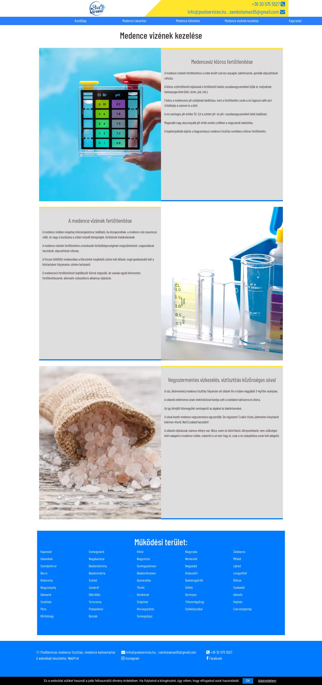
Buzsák (93, 616)
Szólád (93, 580)
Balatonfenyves (146, 573)
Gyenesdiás (144, 580)
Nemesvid (191, 559)
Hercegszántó (145, 609)
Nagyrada (191, 551)
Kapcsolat (295, 20)
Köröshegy (47, 616)
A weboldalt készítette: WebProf (57, 658)
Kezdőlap (80, 20)
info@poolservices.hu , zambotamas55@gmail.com (236, 12)
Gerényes (191, 594)
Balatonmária (97, 573)
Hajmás (237, 601)
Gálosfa (237, 594)
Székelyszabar (194, 609)
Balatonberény (98, 566)
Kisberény (46, 580)
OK (248, 681)
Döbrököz (94, 594)
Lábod (237, 566)
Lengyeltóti (240, 573)
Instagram (130, 658)
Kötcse (237, 580)
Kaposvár (46, 551)
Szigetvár (142, 601)
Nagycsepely (48, 587)
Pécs (43, 609)
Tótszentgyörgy (194, 601)
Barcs (43, 573)
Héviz (140, 551)
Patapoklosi (96, 609)
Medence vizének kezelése (241, 20)
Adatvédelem (267, 681)
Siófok (189, 587)
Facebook (214, 658)
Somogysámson (146, 566)
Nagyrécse (143, 559)
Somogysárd (96, 551)
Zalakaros (239, 551)
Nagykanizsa (96, 559)
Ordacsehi (191, 573)
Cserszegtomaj (242, 609)
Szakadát (239, 587)
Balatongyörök (194, 580)
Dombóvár (143, 594)
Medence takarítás (134, 20)
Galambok (46, 559)
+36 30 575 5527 (268, 4)
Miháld (237, 559)
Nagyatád (191, 566)
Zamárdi (94, 587)
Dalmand (45, 594)
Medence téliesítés (188, 20)
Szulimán (46, 601)
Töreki (140, 587)
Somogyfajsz (145, 616)
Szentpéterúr (48, 566)
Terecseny (95, 601)
